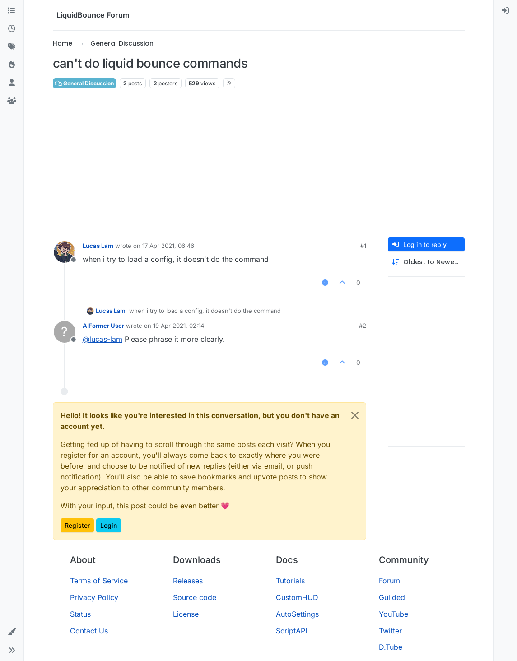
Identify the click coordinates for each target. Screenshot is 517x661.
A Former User (103, 325)
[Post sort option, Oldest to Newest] (426, 262)
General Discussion (84, 83)
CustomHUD (297, 597)
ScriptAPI (291, 630)
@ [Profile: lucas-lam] (102, 339)
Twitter (390, 630)
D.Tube (390, 647)
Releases (188, 580)
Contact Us (89, 630)
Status (80, 614)
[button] (12, 632)
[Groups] (12, 101)
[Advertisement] (259, 163)
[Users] (12, 83)
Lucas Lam (98, 245)
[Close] (355, 415)
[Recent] (12, 29)
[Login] (505, 11)
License (186, 614)
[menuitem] (505, 11)
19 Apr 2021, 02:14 (178, 325)
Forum (389, 580)
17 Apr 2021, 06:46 (168, 245)
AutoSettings (297, 614)
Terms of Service (99, 580)
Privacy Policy (94, 597)
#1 (363, 245)
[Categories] (12, 11)
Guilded (392, 597)
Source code (194, 597)
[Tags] (12, 47)
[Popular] (12, 65)
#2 (362, 325)
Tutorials (290, 580)
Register (77, 525)
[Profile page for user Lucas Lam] (64, 252)
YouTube (393, 614)
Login (108, 525)
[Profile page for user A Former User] (64, 332)
